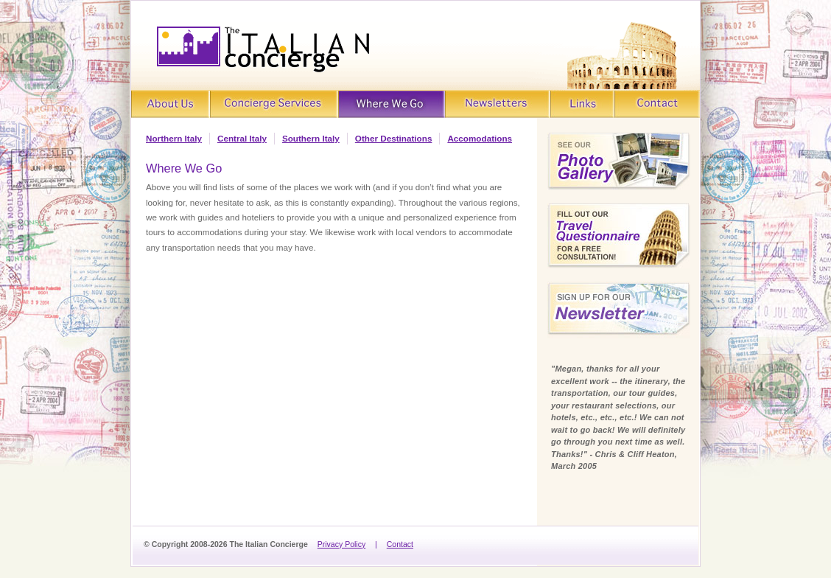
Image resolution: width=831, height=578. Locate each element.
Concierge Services (272, 104)
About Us (170, 104)
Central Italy (242, 138)
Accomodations (479, 138)
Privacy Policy (341, 544)
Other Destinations (393, 138)
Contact (658, 104)
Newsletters (498, 104)
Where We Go (392, 104)
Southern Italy (311, 138)
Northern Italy (174, 138)
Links (582, 104)
